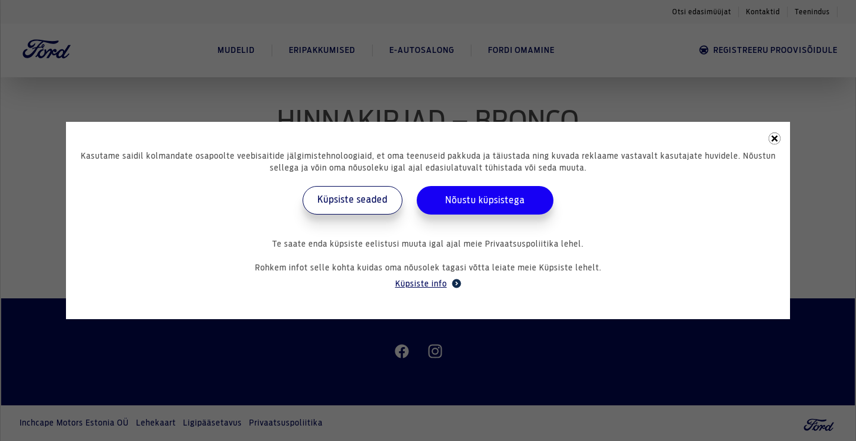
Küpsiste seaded (352, 199)
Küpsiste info (428, 283)
